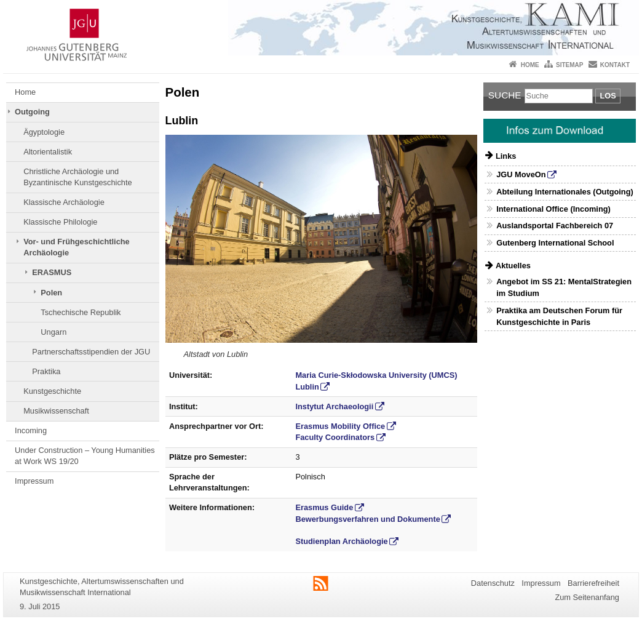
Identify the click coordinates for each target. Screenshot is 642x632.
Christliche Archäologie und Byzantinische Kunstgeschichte (77, 177)
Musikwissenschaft (56, 410)
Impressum (34, 481)
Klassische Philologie (60, 221)
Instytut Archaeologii (334, 406)
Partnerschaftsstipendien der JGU (91, 351)
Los (608, 95)
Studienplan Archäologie (341, 541)
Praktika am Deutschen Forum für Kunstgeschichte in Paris (559, 316)
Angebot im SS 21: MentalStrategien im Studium (564, 287)
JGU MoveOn (520, 174)
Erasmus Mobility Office (340, 426)
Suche (504, 95)
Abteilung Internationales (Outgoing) (564, 191)
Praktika (46, 371)
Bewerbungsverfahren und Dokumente (367, 519)
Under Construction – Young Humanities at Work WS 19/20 (85, 456)
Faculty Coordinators (334, 437)
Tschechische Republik (81, 312)
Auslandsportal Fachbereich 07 (554, 225)
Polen (51, 292)
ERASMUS (51, 272)
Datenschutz (493, 583)
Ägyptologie (44, 132)
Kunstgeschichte (52, 391)
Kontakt (615, 65)
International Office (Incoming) (553, 209)
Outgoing (32, 111)
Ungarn (53, 332)
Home (530, 65)
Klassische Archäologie (64, 202)
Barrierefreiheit (593, 583)
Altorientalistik (47, 151)
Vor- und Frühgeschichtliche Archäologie (76, 247)
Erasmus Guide (324, 507)
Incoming (31, 430)
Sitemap (569, 65)
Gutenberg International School (555, 242)
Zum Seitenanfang (587, 597)
